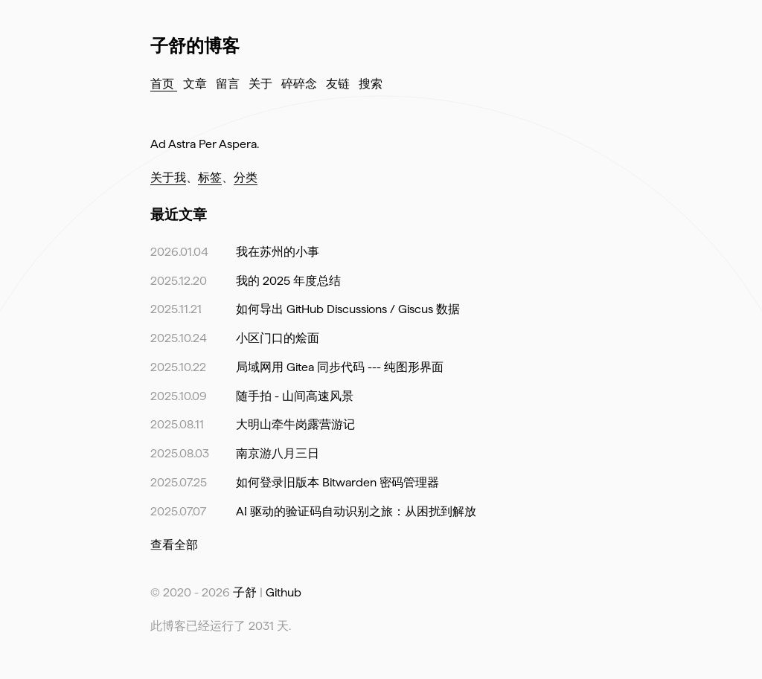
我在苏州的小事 (277, 252)
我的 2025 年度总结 (288, 281)
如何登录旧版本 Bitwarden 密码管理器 (337, 482)
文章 (196, 84)
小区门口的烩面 (277, 338)
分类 (245, 177)
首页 (163, 84)
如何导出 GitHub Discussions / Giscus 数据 (348, 309)
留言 (229, 84)
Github (283, 592)
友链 (339, 84)
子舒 (245, 592)
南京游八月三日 (277, 453)
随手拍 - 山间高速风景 (294, 396)
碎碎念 (300, 84)
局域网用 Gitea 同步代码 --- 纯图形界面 (340, 367)
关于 (262, 84)
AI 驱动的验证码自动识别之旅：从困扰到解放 (356, 511)
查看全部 (174, 545)
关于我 (168, 177)
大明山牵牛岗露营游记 (295, 424)
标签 (210, 177)
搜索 (370, 84)
